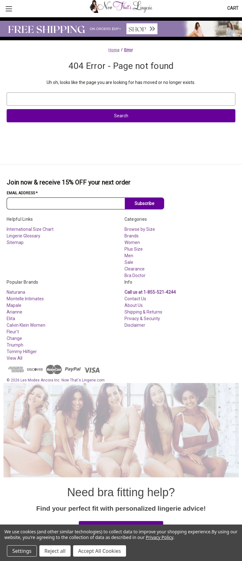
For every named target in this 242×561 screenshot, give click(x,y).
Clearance (134, 268)
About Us (133, 305)
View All (14, 358)
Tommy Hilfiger (22, 351)
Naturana (16, 292)
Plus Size (133, 249)
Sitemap (15, 242)
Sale (128, 262)
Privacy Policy (159, 537)
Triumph (15, 344)
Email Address (22, 193)
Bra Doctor (135, 275)
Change (14, 338)
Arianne (14, 311)
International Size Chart (30, 229)
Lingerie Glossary (23, 235)
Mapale (14, 305)
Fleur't (13, 331)
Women (132, 242)
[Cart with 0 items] (233, 8)
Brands (131, 235)
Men (128, 255)
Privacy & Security (142, 318)
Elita (11, 318)
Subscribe (144, 203)
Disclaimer (134, 325)
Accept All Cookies (99, 550)
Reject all (55, 550)
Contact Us (135, 298)
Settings (22, 550)
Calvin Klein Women (26, 325)
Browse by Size (139, 229)
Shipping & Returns (143, 311)
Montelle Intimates (25, 298)
